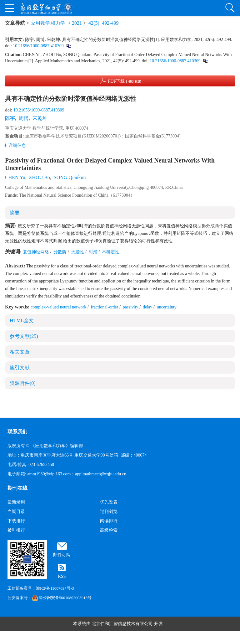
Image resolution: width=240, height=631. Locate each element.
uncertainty (167, 307)
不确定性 (110, 252)
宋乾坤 (40, 118)
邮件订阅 (62, 554)
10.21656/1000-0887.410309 (38, 46)
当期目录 (16, 511)
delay (147, 307)
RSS (62, 576)
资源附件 (23, 383)
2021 (77, 23)
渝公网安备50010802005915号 (62, 597)
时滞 (93, 252)
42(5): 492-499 (103, 23)
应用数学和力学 (47, 23)
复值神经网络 (36, 252)
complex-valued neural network (58, 307)
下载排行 (16, 521)
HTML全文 (22, 320)
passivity (130, 307)
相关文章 (20, 351)
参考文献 (24, 336)
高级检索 (109, 530)
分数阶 (60, 252)
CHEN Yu (15, 177)
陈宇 (10, 118)
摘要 (15, 212)
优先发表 (109, 502)
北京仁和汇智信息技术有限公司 (122, 623)
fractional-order (104, 307)
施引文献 (20, 367)
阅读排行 (109, 521)
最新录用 (16, 502)
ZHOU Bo (39, 177)
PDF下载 (124, 81)
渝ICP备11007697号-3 (55, 588)
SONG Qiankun (70, 177)
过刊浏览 (109, 511)
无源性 (77, 252)
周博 (24, 118)
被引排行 (16, 530)
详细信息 (15, 145)
